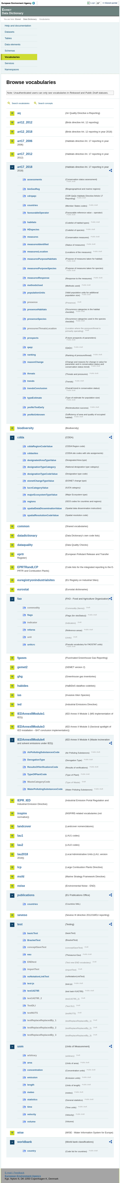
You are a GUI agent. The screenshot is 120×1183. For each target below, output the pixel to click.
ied (19, 704)
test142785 (33, 990)
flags (30, 615)
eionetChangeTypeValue (40, 480)
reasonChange (35, 362)
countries (32, 205)
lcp (19, 867)
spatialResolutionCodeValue (43, 515)
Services (9, 63)
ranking (31, 354)
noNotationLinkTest (38, 976)
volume (31, 1121)
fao (19, 598)
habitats (31, 222)
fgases (22, 657)
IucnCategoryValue (37, 487)
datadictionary (27, 535)
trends (30, 381)
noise (21, 885)
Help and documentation (18, 25)
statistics (32, 1099)
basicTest (32, 933)
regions (31, 501)
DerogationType (36, 759)
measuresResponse (38, 277)
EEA (19, 3)
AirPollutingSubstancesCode (43, 752)
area (29, 1062)
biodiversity (25, 428)
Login (93, 3)
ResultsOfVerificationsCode (42, 767)
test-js (30, 983)
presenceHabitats (37, 309)
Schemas (10, 50)
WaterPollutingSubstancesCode (45, 789)
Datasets (9, 31)
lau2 (20, 844)
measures (32, 236)
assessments (34, 179)
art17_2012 (24, 153)
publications (25, 895)
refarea (31, 629)
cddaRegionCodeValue (40, 446)
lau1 (20, 835)
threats (31, 373)
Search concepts (45, 103)
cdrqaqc (31, 196)
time (29, 1106)
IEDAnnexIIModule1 (30, 713)
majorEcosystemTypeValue (42, 494)
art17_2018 (24, 166)
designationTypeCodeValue (42, 474)
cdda (20, 437)
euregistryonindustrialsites (36, 580)
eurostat (23, 589)
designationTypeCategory (41, 467)
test (19, 924)
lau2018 (22, 854)
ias (19, 695)
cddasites (32, 453)
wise (20, 1132)
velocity (31, 1114)
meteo (30, 1092)
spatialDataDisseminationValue (44, 508)
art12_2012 (24, 122)
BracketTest (33, 940)
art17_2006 (24, 141)
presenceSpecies (36, 319)
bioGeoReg (33, 189)
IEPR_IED (24, 800)
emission (32, 1077)
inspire (22, 813)
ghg (20, 676)
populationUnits (36, 292)
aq (19, 113)
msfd (20, 876)
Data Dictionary (30, 19)
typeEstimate (34, 397)
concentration (35, 1070)
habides (22, 685)
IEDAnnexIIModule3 (30, 726)
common (23, 526)
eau (29, 954)
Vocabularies (12, 57)
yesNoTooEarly (35, 407)
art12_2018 (24, 131)
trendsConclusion (37, 388)
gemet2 (22, 667)
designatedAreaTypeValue (41, 460)
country (31, 1150)
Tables (8, 38)
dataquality (25, 544)
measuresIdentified (38, 244)
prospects (32, 338)
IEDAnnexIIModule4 (30, 739)
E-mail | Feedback (14, 1172)
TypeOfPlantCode (37, 774)
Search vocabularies (20, 103)
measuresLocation (37, 251)
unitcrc (31, 644)
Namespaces (12, 69)
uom (20, 1046)
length (30, 1084)
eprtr (20, 554)
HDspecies (33, 229)
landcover (24, 826)
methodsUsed (35, 285)
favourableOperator (38, 212)
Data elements (12, 44)
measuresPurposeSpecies (41, 268)
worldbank (24, 1141)
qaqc (30, 347)
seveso (22, 915)
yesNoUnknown (36, 414)
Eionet (18, 19)
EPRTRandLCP (27, 567)
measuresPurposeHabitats (42, 259)
